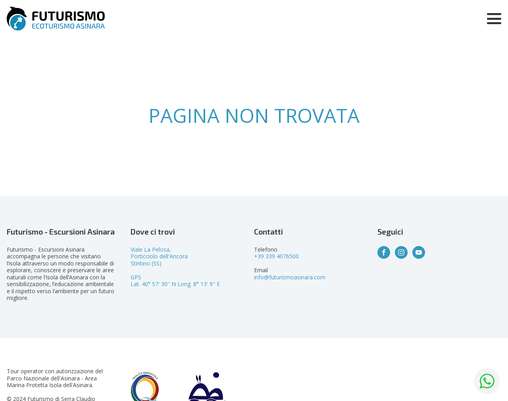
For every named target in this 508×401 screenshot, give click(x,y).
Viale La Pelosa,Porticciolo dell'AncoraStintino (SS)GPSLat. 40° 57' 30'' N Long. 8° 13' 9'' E (175, 267)
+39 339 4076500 (276, 256)
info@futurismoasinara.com (289, 277)
